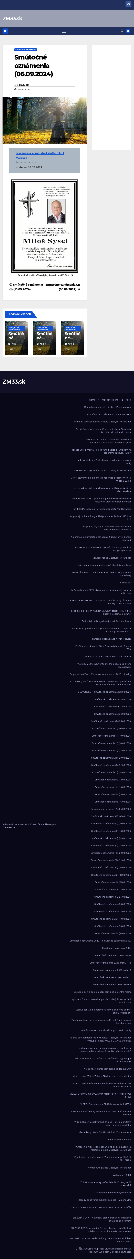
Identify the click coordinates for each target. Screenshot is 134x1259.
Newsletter (125, 582)
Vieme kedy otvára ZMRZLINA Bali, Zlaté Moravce (105, 1132)
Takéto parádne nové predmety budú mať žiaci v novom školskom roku (101, 1021)
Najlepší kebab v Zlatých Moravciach (111, 558)
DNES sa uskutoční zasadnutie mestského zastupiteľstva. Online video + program (108, 441)
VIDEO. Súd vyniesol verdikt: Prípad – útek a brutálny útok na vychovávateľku (102, 1123)
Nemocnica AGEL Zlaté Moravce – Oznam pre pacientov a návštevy (101, 574)
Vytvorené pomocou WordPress (20, 824)
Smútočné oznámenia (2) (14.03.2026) (111, 838)
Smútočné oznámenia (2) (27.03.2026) (111, 867)
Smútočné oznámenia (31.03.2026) (113, 933)
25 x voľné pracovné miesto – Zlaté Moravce (107, 407)
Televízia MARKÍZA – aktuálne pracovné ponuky (106, 1030)
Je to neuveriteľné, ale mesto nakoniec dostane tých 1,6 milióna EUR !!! (101, 479)
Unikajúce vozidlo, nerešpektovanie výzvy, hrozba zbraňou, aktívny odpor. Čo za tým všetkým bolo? (105, 1050)
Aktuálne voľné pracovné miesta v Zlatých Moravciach (102, 422)
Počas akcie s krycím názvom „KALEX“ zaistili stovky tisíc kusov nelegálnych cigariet (100, 612)
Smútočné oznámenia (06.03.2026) (112, 714)
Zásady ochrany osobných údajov (114, 1192)
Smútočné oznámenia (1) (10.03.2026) (111, 736)
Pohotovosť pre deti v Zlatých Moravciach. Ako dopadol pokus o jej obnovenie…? (101, 630)
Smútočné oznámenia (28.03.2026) (112, 911)
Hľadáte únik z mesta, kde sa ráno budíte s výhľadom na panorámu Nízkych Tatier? (101, 451)
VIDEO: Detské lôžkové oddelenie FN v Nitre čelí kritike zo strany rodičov (101, 1085)
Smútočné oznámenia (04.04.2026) (112, 706)
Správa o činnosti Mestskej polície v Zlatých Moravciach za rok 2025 (101, 1001)
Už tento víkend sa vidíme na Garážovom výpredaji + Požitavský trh (103, 1060)
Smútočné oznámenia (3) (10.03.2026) (111, 919)
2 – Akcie (126, 400)
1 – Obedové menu (108, 400)
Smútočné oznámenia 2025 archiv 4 (112, 984)
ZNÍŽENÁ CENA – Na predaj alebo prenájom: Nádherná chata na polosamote (102, 1219)
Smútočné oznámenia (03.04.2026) (112, 699)
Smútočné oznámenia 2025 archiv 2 (112, 970)
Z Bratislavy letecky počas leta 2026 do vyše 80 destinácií (105, 1184)
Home (92, 400)
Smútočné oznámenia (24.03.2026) (112, 889)
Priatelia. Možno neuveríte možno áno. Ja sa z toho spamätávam (104, 665)
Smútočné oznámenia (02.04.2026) (112, 692)
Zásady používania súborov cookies (97, 1200)
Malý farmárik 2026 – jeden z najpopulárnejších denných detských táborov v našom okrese (101, 500)
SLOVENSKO (84, 692)
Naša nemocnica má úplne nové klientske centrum (104, 565)
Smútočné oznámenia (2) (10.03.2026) (111, 823)
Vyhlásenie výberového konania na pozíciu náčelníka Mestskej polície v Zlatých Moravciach (103, 1148)
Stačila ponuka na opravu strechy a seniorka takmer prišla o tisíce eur (103, 1011)
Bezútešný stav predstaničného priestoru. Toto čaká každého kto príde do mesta (103, 430)
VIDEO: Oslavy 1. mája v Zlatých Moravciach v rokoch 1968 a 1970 (100, 1095)
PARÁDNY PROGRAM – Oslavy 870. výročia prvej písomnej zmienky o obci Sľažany (100, 602)
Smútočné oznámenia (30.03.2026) (112, 926)
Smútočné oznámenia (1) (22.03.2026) (111, 765)
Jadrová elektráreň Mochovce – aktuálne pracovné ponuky (104, 461)
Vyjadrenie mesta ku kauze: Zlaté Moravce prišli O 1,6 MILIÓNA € (102, 1159)
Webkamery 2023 (122, 1175)
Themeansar (9, 827)
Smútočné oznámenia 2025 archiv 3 (112, 977)
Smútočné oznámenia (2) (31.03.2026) (111, 875)
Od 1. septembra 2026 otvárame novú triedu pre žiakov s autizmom (100, 591)
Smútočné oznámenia (25, 50)
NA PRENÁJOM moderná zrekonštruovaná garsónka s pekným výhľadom (103, 549)
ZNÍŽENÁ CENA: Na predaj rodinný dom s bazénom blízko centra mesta (100, 1240)
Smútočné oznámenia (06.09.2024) (33, 65)
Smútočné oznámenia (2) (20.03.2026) (111, 853)
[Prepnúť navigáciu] (64, 31)
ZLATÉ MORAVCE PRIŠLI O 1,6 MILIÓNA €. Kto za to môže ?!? (100, 1209)
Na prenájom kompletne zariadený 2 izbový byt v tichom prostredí (101, 538)
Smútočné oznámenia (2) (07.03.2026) (111, 816)
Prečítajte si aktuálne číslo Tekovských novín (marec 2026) (103, 648)
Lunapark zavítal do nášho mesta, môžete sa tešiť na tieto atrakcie (102, 490)
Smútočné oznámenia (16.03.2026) (113, 801)
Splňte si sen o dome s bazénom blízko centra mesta (102, 992)
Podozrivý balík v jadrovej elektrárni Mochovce (106, 621)
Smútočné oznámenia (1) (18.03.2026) (111, 750)
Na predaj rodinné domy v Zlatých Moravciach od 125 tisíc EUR (100, 518)
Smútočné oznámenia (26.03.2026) (112, 904)
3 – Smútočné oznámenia (99, 414)
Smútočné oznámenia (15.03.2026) (113, 794)
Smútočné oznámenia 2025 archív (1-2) (110, 962)
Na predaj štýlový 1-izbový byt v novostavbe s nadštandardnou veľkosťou (107, 528)
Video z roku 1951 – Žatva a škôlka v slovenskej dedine (102, 1076)
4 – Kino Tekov (123, 414)
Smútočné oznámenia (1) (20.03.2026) (111, 758)
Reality (127, 674)
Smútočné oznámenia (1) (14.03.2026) (111, 743)
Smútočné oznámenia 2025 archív (113, 955)
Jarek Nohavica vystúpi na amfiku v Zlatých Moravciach (101, 470)
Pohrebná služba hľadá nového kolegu (111, 639)
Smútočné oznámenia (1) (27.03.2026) (111, 772)
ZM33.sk (12, 18)
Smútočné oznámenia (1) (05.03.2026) (111, 721)
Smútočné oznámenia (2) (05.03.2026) (111, 809)
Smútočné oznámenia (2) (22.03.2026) (111, 860)
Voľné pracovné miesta (119, 1139)
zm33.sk (24, 84)
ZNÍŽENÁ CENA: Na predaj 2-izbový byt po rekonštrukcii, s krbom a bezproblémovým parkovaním (101, 1229)
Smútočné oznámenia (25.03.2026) (112, 897)
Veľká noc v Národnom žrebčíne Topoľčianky (107, 1069)
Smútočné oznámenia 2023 (116, 940)
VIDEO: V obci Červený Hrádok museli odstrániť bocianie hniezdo (101, 1113)
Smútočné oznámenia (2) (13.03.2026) (111, 831)
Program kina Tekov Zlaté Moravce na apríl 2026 (95, 674)
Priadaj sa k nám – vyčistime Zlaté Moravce (108, 656)
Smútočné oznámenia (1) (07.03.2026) (111, 728)
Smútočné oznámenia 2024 (116, 948)
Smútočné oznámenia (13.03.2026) (113, 787)
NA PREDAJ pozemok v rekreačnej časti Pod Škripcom (102, 509)
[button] (122, 31)
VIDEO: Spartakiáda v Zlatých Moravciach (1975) (105, 1104)
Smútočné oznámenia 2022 (84, 940)
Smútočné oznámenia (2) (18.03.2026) (111, 845)
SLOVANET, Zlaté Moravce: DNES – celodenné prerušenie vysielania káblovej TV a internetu (100, 683)
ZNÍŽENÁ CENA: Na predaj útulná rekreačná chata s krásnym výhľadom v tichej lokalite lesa (103, 1250)
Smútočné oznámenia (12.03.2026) (113, 780)
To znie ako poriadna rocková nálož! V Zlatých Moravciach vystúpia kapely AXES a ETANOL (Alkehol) (100, 1039)
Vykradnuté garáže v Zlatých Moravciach (109, 1167)
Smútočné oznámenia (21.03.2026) (113, 882)
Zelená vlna (125, 1200)
